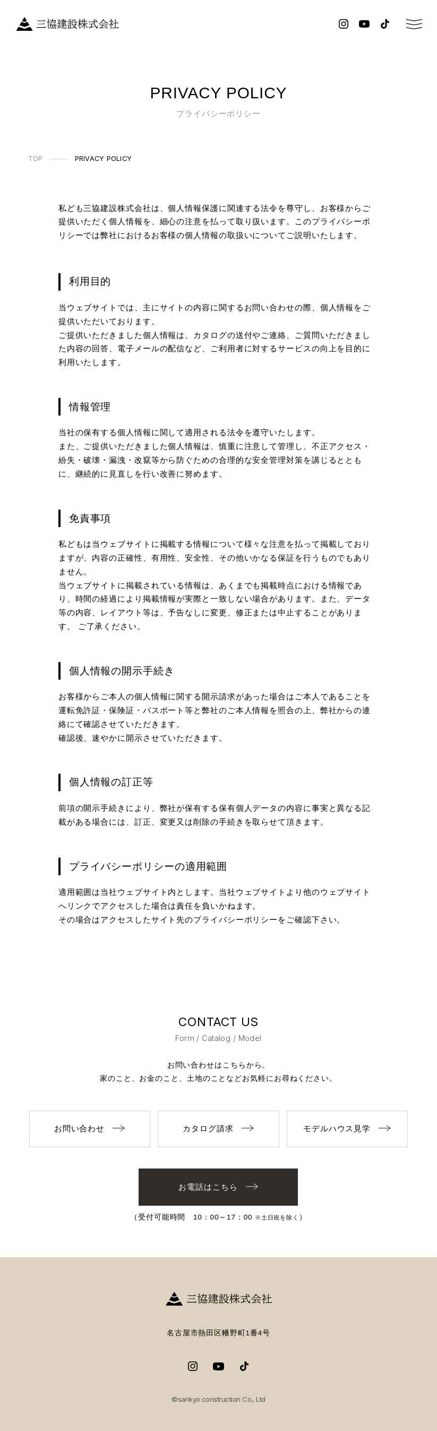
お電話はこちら (218, 1186)
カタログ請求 (218, 1128)
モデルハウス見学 (347, 1128)
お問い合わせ (89, 1128)
